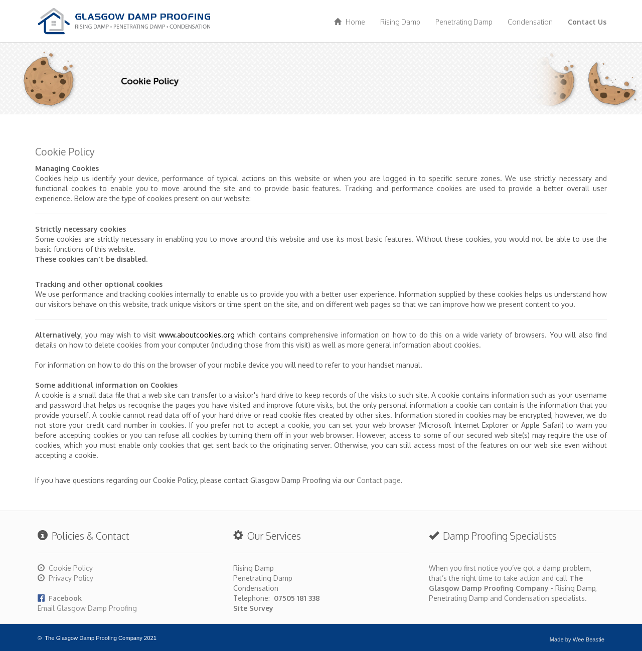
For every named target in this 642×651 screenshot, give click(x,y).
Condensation (530, 22)
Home (349, 22)
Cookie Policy (71, 568)
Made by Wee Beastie (577, 639)
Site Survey (253, 608)
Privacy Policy (71, 578)
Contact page (379, 480)
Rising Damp (400, 22)
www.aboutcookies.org (197, 335)
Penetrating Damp (464, 22)
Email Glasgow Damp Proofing (87, 608)
